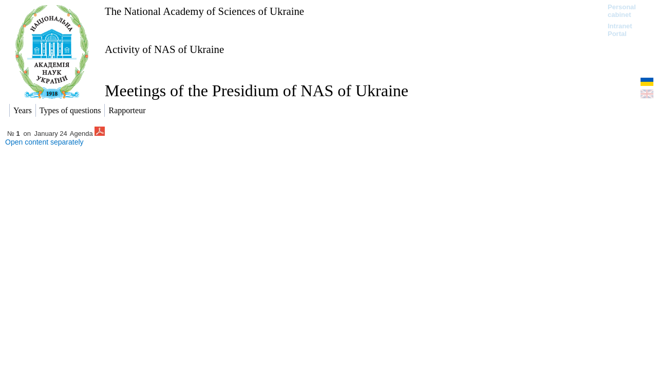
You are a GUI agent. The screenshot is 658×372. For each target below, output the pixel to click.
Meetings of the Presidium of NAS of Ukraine (256, 90)
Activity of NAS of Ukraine (164, 49)
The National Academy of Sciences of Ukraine (204, 11)
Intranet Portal (620, 30)
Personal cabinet (622, 11)
